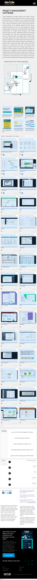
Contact (20, 568)
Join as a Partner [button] (9, 555)
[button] (3, 492)
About (4, 567)
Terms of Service (6, 568)
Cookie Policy (21, 567)
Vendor (20, 570)
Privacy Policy (5, 570)
